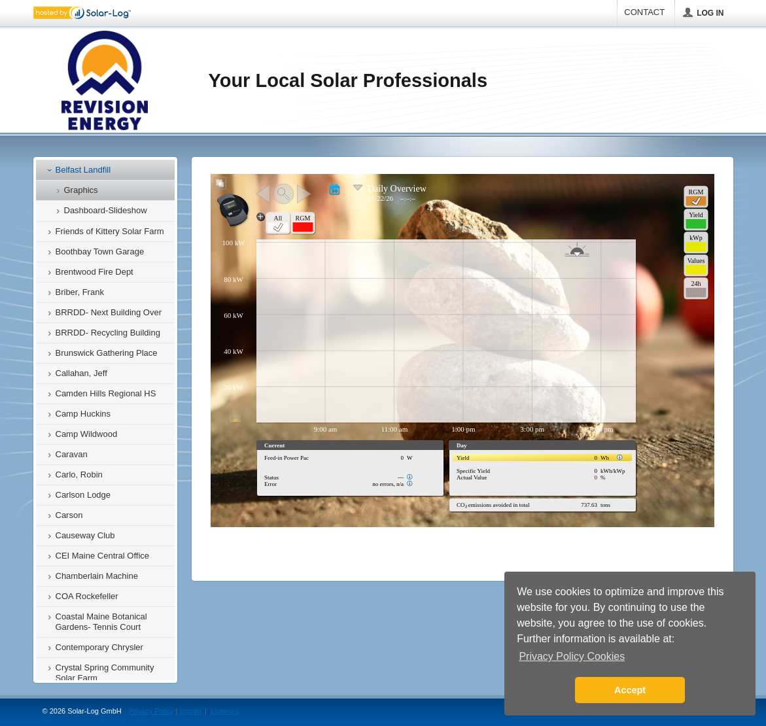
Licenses (225, 711)
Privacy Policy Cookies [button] (572, 656)
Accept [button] (630, 690)
